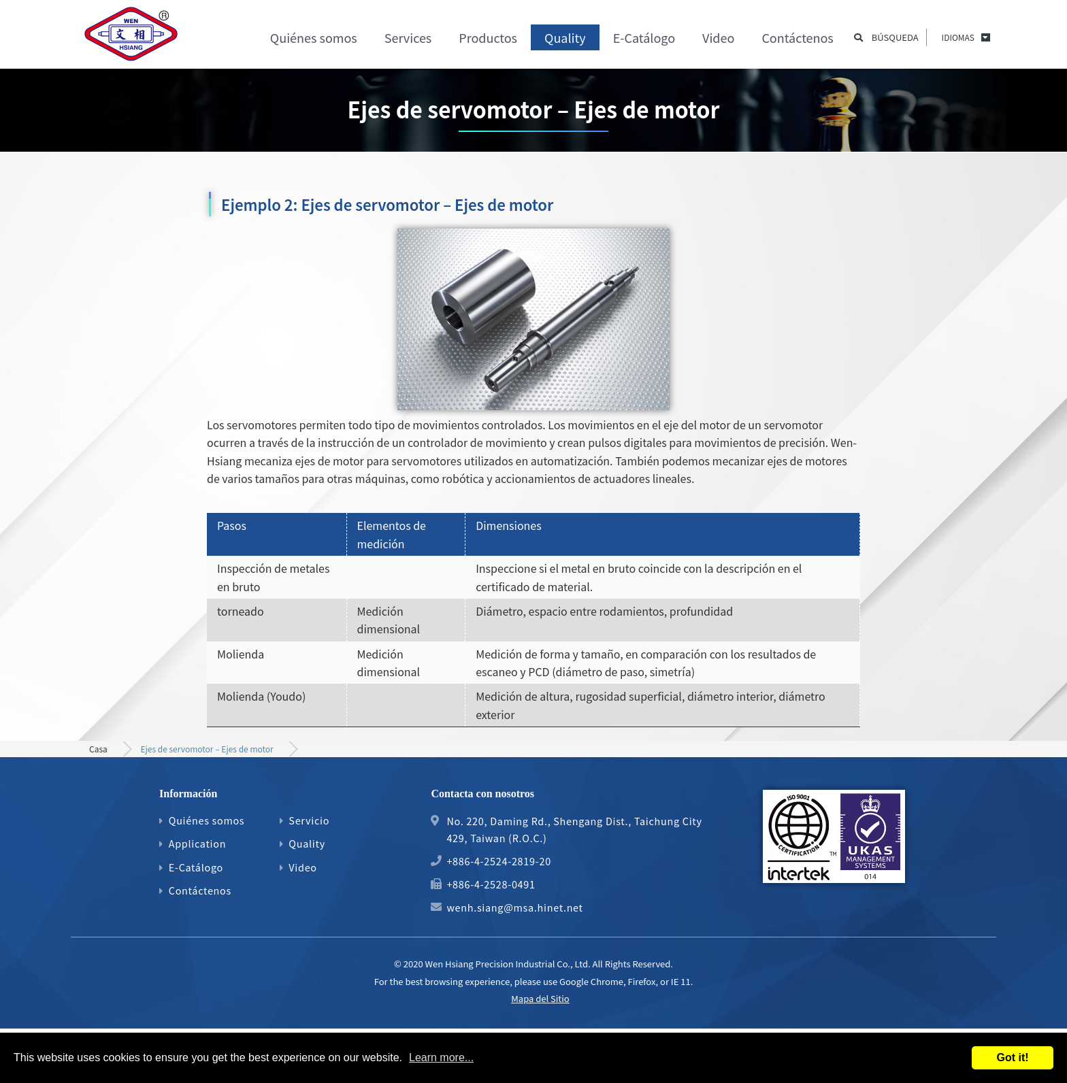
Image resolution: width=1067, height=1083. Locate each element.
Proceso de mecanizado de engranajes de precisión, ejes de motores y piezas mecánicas (132, 37)
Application (197, 843)
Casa (98, 748)
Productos (488, 37)
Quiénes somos (313, 37)
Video (718, 37)
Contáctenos (797, 37)
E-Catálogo (644, 37)
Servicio (309, 820)
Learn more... (441, 1057)
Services (408, 37)
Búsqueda (895, 37)
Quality (565, 37)
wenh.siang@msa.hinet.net (514, 907)
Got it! (1012, 1057)
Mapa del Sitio (540, 998)
